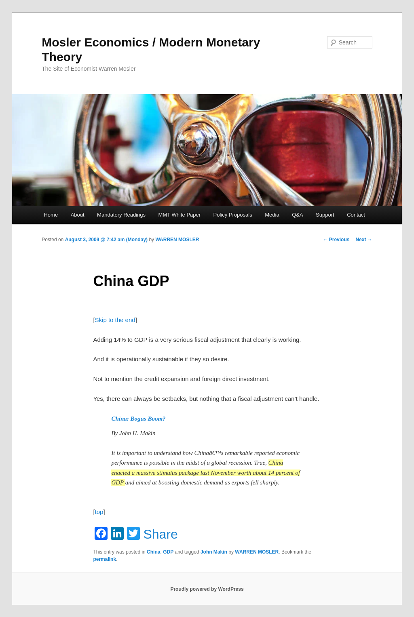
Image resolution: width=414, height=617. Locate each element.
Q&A (297, 215)
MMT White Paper (179, 215)
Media (272, 215)
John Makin (214, 552)
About (77, 215)
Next (363, 239)
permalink (104, 559)
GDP (168, 552)
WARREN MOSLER (177, 239)
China (153, 552)
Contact (356, 215)
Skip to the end (115, 319)
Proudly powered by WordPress (206, 589)
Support (325, 215)
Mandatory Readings (121, 215)
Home (51, 215)
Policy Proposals (232, 215)
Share (160, 534)
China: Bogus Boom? (138, 418)
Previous (336, 239)
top (99, 511)
